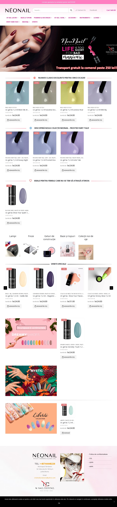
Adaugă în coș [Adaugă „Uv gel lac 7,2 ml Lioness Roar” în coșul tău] (69, 120)
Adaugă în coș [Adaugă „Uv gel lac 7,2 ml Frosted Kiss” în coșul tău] (42, 170)
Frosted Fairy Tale (11, 158)
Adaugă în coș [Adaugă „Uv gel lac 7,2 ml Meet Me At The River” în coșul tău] (14, 120)
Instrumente (85, 18)
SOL (90, 458)
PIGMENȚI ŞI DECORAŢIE (42, 18)
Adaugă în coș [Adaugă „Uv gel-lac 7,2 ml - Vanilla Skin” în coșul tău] (14, 306)
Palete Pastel (76, 158)
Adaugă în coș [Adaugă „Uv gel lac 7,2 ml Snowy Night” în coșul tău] (14, 170)
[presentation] (5, 288)
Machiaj (25, 22)
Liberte (62, 420)
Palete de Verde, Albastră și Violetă (25, 210)
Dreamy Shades (65, 344)
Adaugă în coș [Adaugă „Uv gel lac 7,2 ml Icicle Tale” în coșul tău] (69, 170)
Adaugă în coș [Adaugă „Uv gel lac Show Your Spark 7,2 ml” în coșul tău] (14, 223)
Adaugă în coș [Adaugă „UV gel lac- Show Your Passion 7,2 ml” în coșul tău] (69, 306)
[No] (114, 501)
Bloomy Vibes (9, 210)
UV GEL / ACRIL (59, 18)
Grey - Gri (20, 158)
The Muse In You (76, 293)
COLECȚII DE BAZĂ (65, 293)
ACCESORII (72, 18)
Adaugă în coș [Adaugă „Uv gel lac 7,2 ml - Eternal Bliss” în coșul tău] (67, 433)
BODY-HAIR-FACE (12, 22)
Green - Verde (103, 293)
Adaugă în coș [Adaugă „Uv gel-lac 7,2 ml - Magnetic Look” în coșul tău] (42, 306)
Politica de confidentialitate (98, 454)
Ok (59, 503)
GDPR (91, 462)
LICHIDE (96, 18)
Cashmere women (17, 293)
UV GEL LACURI (12, 18)
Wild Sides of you (11, 107)
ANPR (91, 467)
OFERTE (34, 22)
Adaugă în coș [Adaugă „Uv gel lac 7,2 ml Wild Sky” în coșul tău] (97, 120)
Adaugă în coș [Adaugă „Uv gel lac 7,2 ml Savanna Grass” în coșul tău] (42, 120)
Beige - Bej (8, 293)
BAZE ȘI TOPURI (26, 18)
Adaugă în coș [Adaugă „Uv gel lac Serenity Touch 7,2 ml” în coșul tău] (69, 357)
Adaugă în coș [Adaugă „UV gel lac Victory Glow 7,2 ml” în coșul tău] (97, 306)
